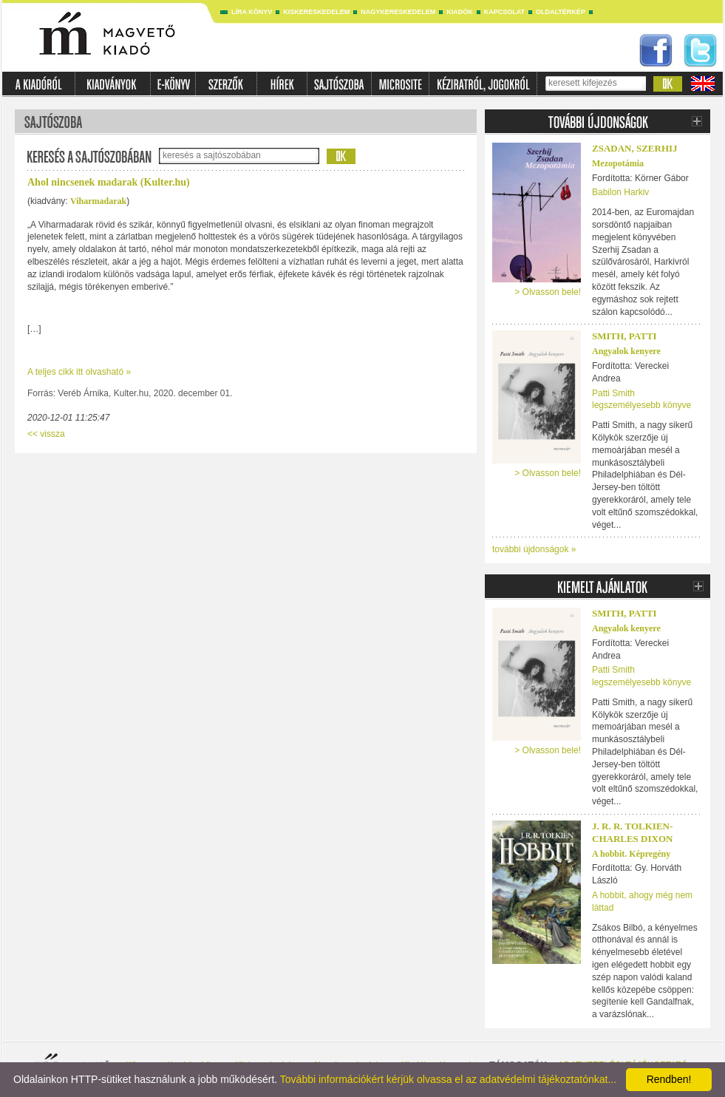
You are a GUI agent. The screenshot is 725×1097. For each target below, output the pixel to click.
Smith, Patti (624, 336)
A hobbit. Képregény (631, 854)
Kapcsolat (504, 12)
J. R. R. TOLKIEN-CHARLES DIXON (632, 832)
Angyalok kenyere (626, 351)
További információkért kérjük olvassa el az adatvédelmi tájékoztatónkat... (448, 1079)
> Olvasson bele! (547, 292)
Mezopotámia (618, 163)
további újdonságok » (534, 549)
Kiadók (459, 12)
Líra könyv (251, 12)
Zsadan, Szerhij (635, 148)
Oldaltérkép (560, 12)
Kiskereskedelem (316, 12)
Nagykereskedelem (398, 12)
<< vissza (46, 434)
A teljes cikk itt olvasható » (79, 372)
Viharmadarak (98, 201)
